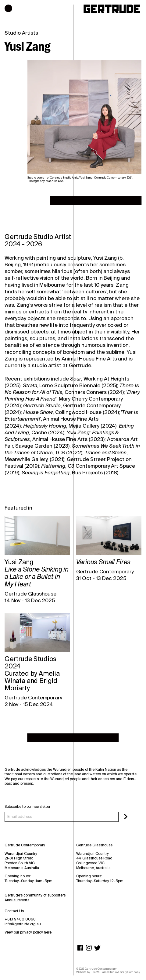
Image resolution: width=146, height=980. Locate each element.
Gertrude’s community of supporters (35, 895)
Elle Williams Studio (104, 972)
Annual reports (17, 900)
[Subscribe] (126, 816)
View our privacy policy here (28, 932)
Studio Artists (21, 32)
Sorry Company (130, 972)
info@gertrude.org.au (23, 924)
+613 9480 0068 (20, 919)
